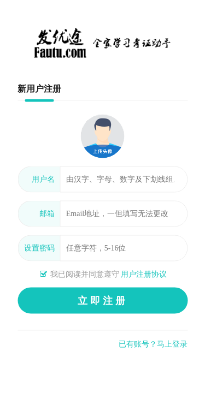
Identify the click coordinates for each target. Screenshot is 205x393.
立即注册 (103, 300)
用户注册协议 (144, 274)
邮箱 (47, 214)
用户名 (43, 179)
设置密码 (39, 248)
